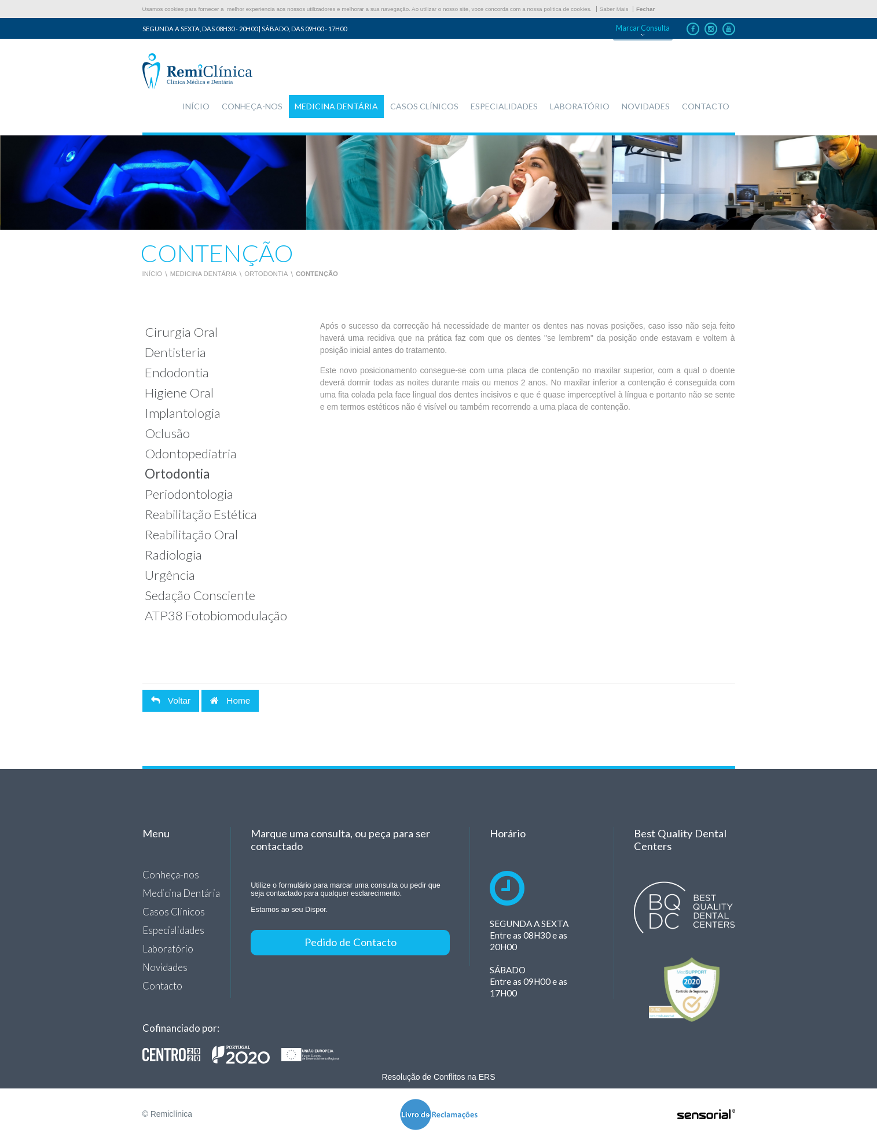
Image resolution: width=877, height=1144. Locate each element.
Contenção (317, 273)
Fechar (645, 9)
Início (152, 273)
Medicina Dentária (203, 273)
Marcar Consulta (643, 28)
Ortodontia (266, 273)
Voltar (171, 700)
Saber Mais (614, 9)
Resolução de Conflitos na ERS (438, 1077)
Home (230, 700)
